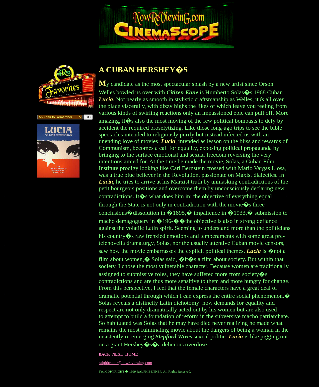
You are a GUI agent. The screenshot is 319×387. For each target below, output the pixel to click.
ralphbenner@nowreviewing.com (125, 363)
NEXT (117, 354)
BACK (104, 354)
